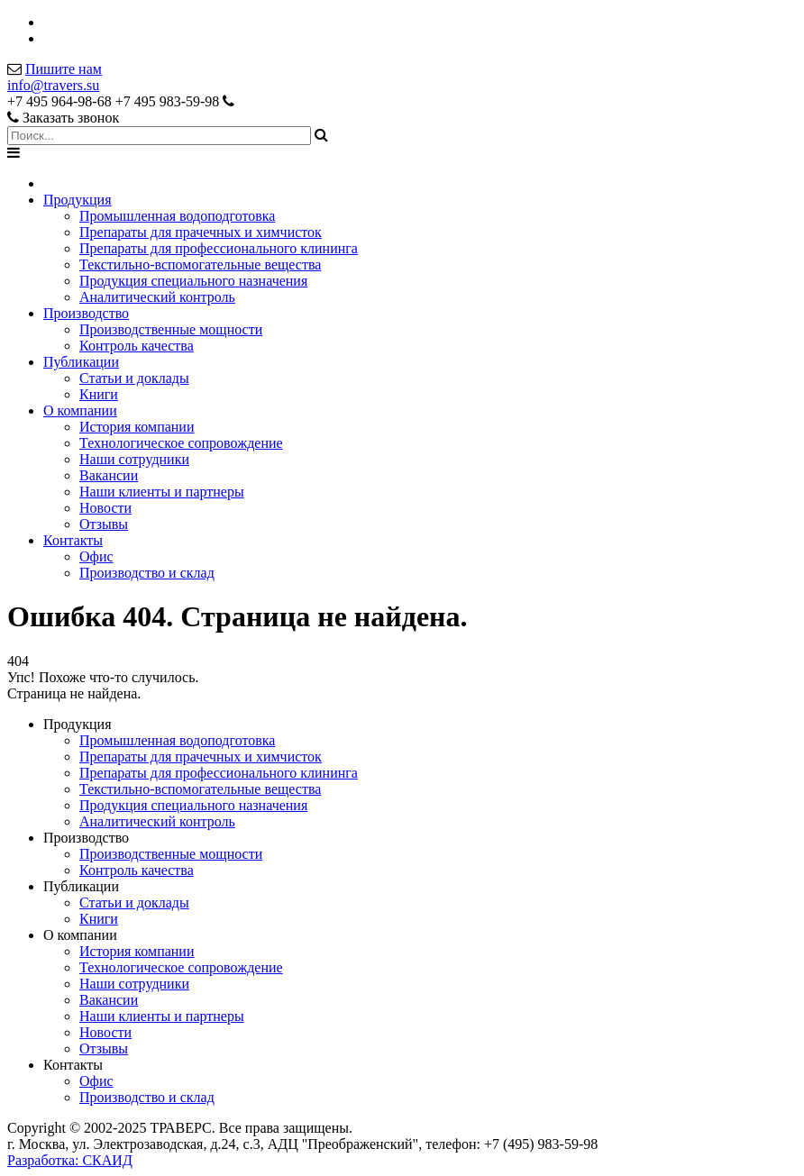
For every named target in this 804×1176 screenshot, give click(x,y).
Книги (98, 394)
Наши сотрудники (134, 459)
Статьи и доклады (134, 378)
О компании (80, 410)
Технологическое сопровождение (181, 443)
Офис (96, 556)
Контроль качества (136, 345)
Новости (105, 507)
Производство (86, 313)
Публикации (81, 361)
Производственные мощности (170, 329)
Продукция (77, 199)
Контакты (73, 540)
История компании (137, 426)
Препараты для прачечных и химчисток (200, 232)
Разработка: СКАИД (69, 1160)
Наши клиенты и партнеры (161, 491)
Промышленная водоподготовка (177, 215)
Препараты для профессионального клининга (218, 248)
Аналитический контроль (157, 297)
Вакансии (108, 475)
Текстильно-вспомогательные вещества (200, 264)
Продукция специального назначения (193, 280)
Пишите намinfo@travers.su (54, 77)
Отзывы (103, 524)
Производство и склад (147, 572)
